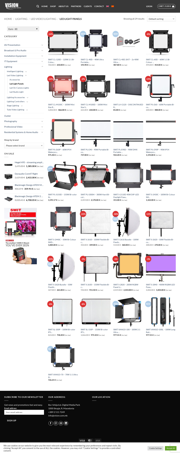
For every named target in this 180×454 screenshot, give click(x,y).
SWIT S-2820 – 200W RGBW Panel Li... (125, 285)
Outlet (7, 115)
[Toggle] (42, 45)
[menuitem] (107, 6)
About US (63, 6)
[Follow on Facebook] (50, 423)
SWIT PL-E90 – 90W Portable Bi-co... (95, 150)
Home (44, 6)
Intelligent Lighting (15, 71)
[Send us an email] (60, 423)
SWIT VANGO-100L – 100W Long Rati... (160, 330)
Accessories (15, 79)
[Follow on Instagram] (55, 423)
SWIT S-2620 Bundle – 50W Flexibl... (60, 285)
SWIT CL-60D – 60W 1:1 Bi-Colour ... (158, 60)
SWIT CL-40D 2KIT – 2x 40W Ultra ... (126, 60)
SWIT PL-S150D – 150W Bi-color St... (62, 195)
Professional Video (13, 126)
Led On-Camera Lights (19, 88)
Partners (76, 6)
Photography (10, 121)
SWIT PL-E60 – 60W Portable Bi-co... (160, 105)
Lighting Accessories (16, 97)
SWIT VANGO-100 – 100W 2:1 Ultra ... (126, 330)
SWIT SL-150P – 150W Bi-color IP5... (94, 330)
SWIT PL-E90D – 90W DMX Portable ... (125, 150)
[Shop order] (161, 19)
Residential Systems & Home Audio (21, 132)
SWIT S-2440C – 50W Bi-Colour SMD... (62, 240)
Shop (53, 6)
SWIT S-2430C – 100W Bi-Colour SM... (160, 195)
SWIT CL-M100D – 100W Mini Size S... (94, 105)
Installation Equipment (15, 55)
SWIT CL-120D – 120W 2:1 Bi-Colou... (61, 60)
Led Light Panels (17, 83)
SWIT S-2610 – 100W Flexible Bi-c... (95, 240)
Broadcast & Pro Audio (15, 50)
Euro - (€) (12, 29)
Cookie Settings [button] (155, 448)
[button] (149, 6)
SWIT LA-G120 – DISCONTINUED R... (128, 105)
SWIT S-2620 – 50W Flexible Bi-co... (160, 240)
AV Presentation (12, 44)
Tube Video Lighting (15, 109)
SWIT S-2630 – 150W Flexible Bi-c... (95, 285)
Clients (88, 6)
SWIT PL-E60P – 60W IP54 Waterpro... (59, 150)
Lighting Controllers (15, 101)
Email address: (24, 411)
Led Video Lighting (43, 18)
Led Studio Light (16, 92)
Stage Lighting (13, 105)
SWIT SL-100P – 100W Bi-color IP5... (61, 330)
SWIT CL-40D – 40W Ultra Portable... (92, 60)
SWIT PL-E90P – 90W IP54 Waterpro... (157, 150)
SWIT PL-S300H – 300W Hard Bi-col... (95, 195)
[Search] (38, 6)
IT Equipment (10, 61)
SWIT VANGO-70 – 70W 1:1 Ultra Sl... (63, 375)
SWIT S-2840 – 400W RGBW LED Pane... (160, 285)
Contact (99, 6)
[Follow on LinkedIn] (66, 423)
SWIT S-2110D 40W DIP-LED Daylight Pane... (126, 195)
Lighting (21, 18)
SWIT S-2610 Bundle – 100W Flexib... (126, 240)
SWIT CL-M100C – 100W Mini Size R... (61, 105)
